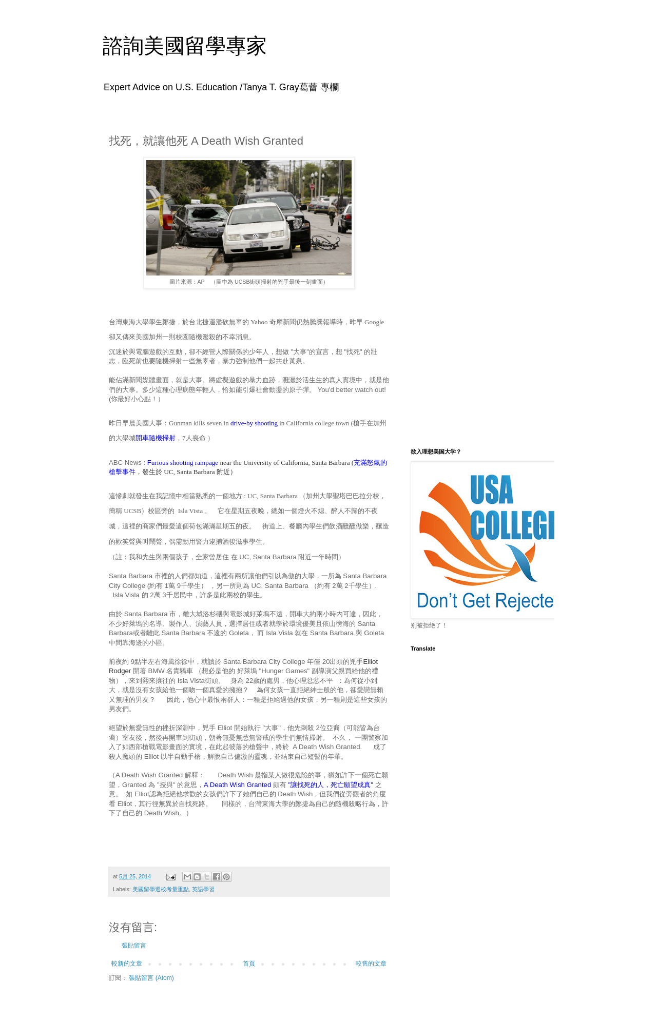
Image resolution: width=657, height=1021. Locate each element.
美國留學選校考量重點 (160, 889)
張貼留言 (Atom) (151, 977)
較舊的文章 (371, 963)
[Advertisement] (475, 279)
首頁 (249, 963)
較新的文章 (126, 963)
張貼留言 (134, 945)
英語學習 (203, 889)
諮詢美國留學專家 (185, 45)
